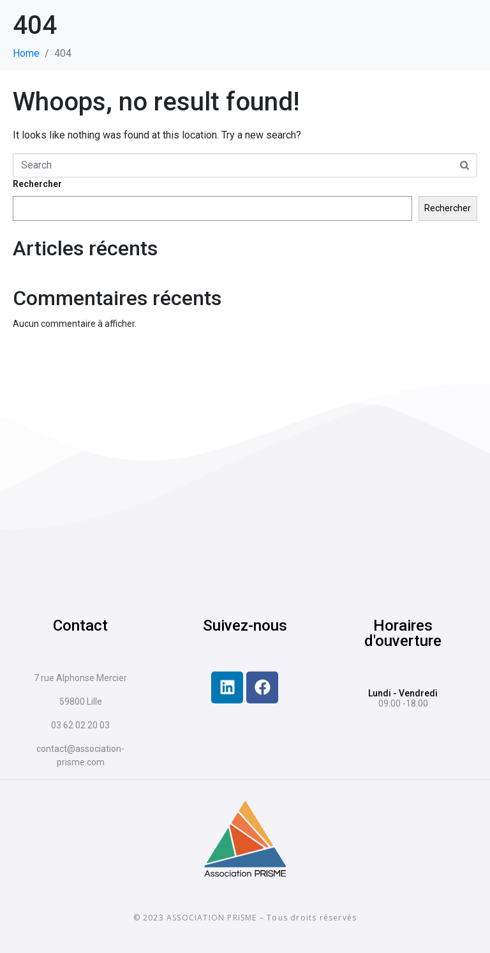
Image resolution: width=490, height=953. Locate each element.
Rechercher (37, 184)
